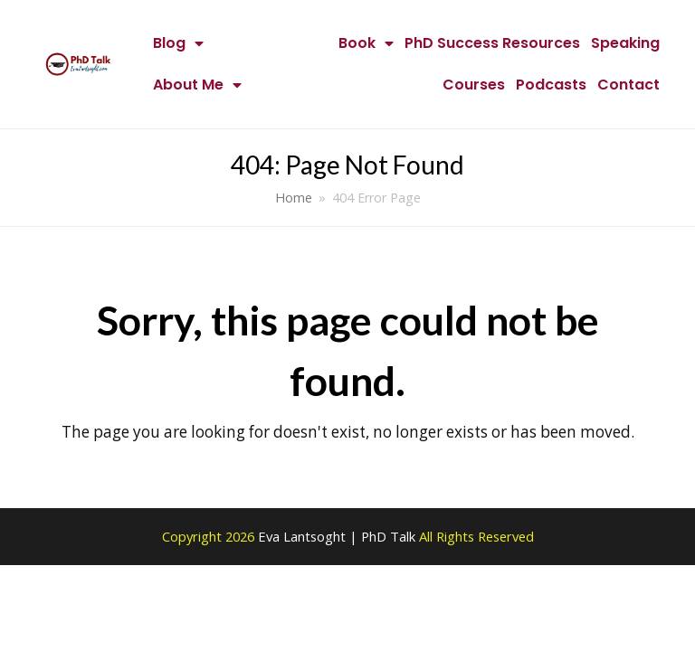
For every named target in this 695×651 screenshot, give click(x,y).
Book (366, 43)
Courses (474, 84)
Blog (178, 43)
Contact (628, 84)
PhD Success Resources (492, 43)
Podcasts (551, 84)
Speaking (625, 43)
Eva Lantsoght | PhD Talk (338, 536)
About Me (197, 85)
